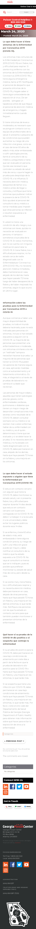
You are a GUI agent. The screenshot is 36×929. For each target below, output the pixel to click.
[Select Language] (27, 12)
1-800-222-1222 (22, 21)
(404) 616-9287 (8, 893)
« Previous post (13, 741)
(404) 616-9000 (13, 858)
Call (9, 26)
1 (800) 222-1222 (16, 856)
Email (27, 26)
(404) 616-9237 (8, 883)
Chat (18, 26)
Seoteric (18, 842)
